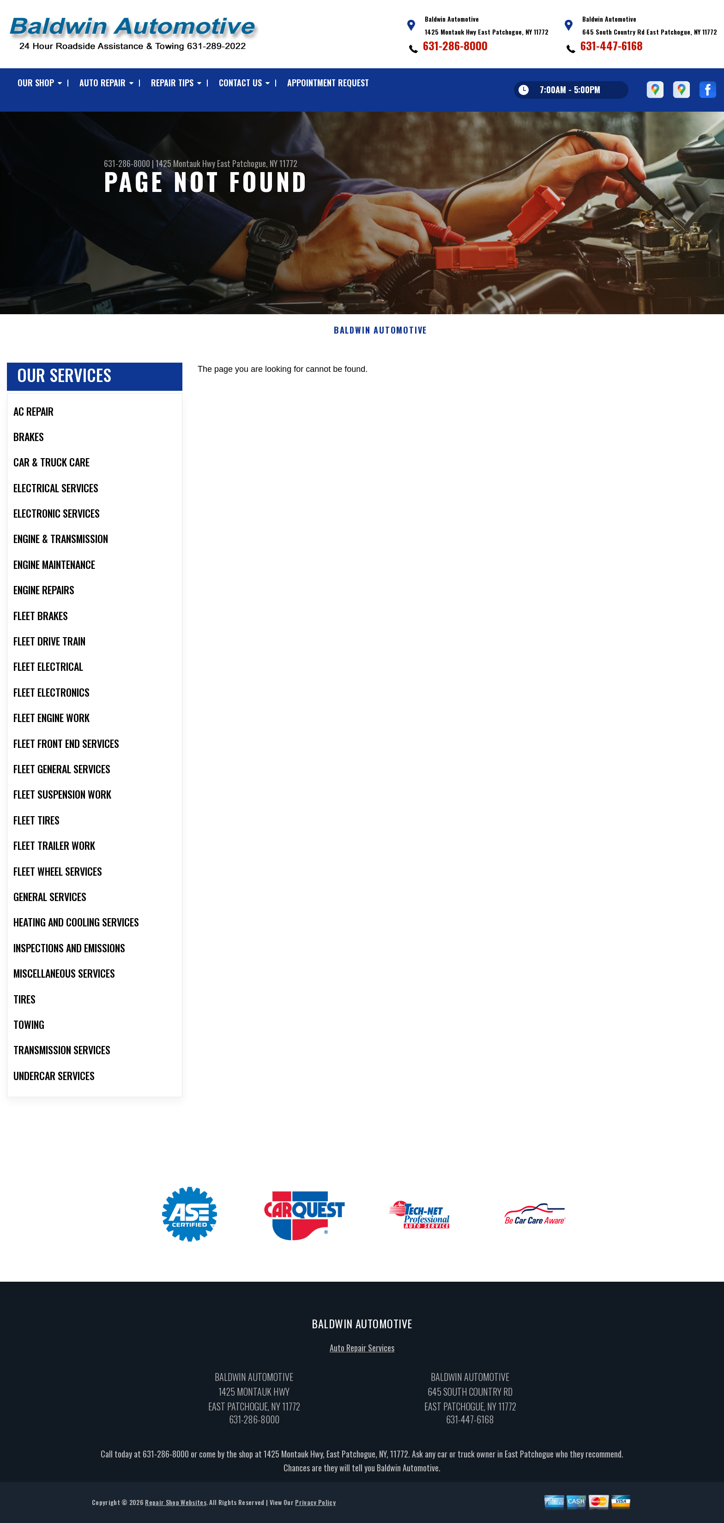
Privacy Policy (315, 1504)
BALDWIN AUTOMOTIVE (380, 332)
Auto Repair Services (362, 1350)
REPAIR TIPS (172, 83)
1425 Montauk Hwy (185, 163)
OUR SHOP (36, 83)
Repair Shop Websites (175, 1504)
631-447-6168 (611, 45)
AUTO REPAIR (102, 83)
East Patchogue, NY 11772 (257, 163)
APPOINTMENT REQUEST (328, 83)
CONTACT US (240, 83)
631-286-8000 (455, 45)
